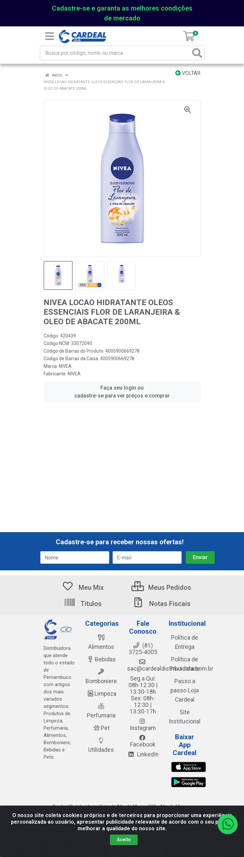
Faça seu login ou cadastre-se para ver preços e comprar (122, 392)
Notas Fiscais (161, 604)
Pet (101, 728)
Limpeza (101, 693)
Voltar (187, 73)
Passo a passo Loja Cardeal (184, 690)
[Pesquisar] (197, 53)
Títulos (83, 604)
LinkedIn (142, 754)
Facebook (143, 741)
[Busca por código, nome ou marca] (115, 53)
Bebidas (101, 659)
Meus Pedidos (161, 587)
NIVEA (65, 366)
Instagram (143, 724)
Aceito (124, 839)
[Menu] (49, 36)
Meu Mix (83, 587)
